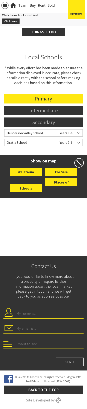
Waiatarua (26, 172)
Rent (42, 5)
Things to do (43, 31)
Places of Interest (61, 183)
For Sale (61, 172)
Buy (33, 5)
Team (22, 5)
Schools (26, 188)
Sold (51, 5)
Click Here (10, 21)
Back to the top (43, 389)
